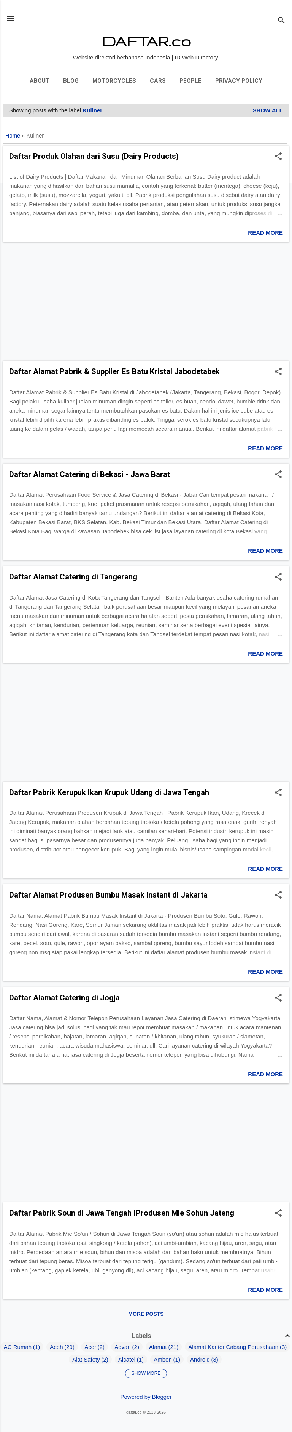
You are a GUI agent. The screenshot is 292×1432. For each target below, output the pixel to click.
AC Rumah (18, 1347)
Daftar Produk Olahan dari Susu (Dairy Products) (94, 156)
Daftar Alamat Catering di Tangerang (73, 576)
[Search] (281, 20)
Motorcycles (114, 80)
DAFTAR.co (146, 41)
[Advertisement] (146, 301)
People (190, 80)
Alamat (158, 1347)
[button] (278, 157)
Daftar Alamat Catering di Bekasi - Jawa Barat (89, 474)
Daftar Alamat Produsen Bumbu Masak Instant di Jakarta (108, 894)
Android (200, 1359)
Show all (268, 110)
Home (12, 136)
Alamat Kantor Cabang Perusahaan (233, 1347)
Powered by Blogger (145, 1397)
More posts (145, 1314)
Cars (158, 80)
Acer (90, 1347)
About (39, 80)
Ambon (163, 1359)
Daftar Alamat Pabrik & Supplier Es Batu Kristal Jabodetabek (114, 371)
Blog (71, 80)
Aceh (56, 1347)
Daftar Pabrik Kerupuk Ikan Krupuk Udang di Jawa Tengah (109, 792)
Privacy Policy (238, 80)
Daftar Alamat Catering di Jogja (64, 997)
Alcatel (126, 1359)
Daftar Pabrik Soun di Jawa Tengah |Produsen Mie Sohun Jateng (121, 1213)
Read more (265, 232)
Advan (122, 1347)
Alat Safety (86, 1359)
